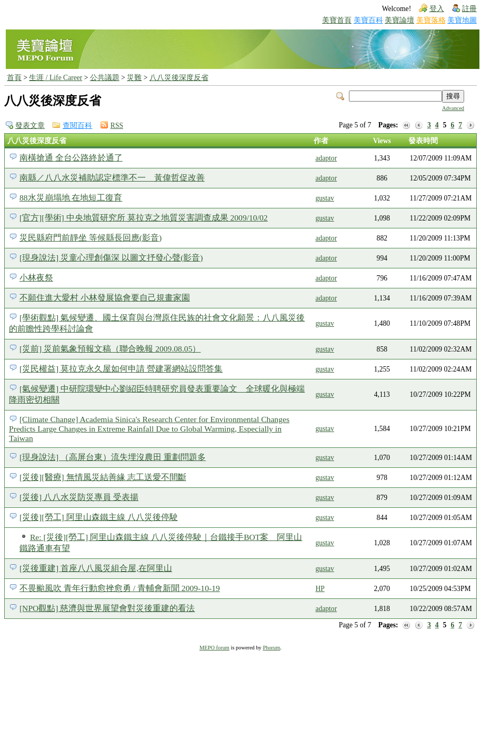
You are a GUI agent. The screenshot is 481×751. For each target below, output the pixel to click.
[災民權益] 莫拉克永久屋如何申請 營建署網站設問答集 (121, 368)
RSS (117, 125)
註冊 (469, 9)
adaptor (326, 158)
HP (319, 589)
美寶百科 (368, 20)
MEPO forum (214, 647)
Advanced (453, 108)
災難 (134, 78)
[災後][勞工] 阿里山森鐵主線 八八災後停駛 (98, 517)
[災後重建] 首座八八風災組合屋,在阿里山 (95, 568)
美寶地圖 (462, 20)
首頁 (14, 78)
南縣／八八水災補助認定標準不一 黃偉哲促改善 (112, 177)
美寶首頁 (337, 20)
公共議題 (104, 78)
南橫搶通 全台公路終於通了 (71, 157)
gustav (324, 198)
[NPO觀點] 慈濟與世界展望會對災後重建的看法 (107, 608)
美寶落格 (431, 20)
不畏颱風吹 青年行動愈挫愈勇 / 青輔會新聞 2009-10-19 (119, 588)
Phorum (271, 647)
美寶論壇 (399, 20)
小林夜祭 (36, 277)
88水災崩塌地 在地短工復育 (71, 197)
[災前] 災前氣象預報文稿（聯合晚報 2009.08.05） (110, 348)
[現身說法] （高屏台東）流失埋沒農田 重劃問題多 (112, 457)
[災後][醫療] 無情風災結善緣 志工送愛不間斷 (102, 477)
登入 (436, 9)
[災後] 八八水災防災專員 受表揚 (78, 497)
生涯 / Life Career (55, 78)
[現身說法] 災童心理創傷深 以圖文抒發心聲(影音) (111, 257)
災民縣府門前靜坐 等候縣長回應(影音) (90, 237)
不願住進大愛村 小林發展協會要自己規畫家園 (104, 297)
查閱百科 (77, 125)
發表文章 (30, 125)
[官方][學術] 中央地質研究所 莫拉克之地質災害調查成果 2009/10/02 (143, 217)
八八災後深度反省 (178, 78)
